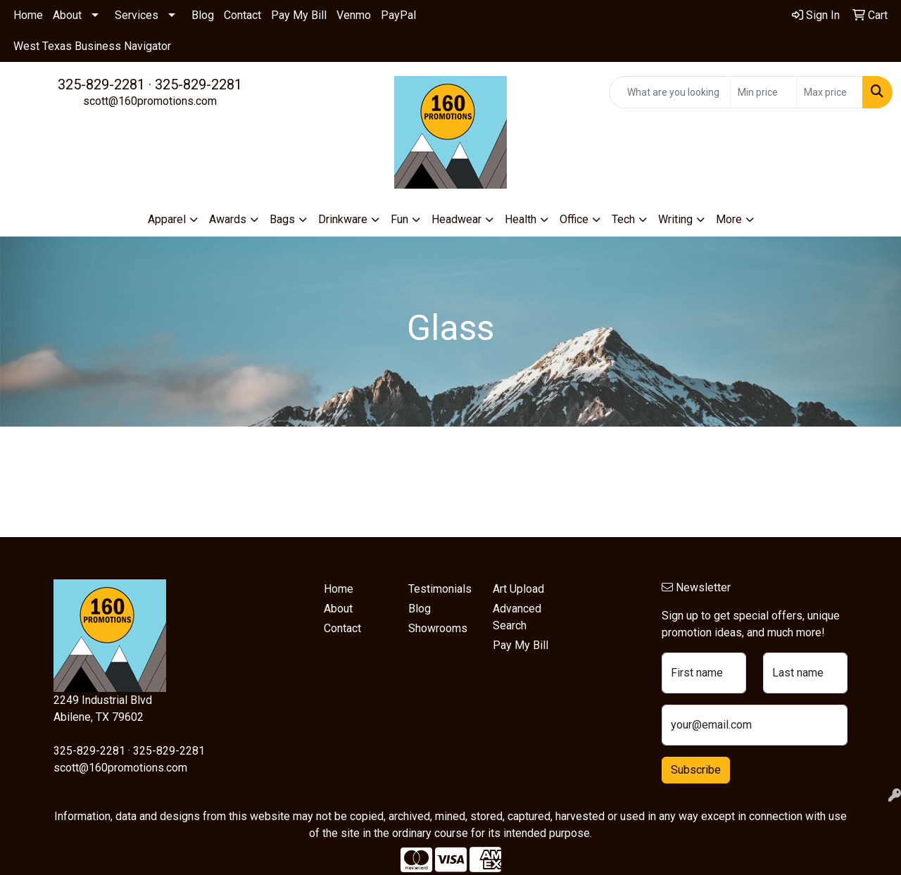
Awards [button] (227, 219)
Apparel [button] (167, 219)
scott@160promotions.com (150, 101)
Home (28, 15)
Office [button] (574, 219)
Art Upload (518, 589)
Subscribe (696, 769)
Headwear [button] (456, 219)
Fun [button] (399, 219)
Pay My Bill (299, 15)
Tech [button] (623, 219)
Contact (242, 15)
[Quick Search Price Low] (763, 92)
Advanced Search (517, 617)
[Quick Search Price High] (829, 92)
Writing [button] (675, 219)
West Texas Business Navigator (92, 46)
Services (136, 15)
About (67, 15)
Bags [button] (282, 219)
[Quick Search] (670, 92)
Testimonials (440, 589)
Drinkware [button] (342, 219)
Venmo (353, 15)
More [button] (729, 219)
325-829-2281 (101, 84)
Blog (202, 15)
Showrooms (437, 628)
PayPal (398, 15)
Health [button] (520, 219)
